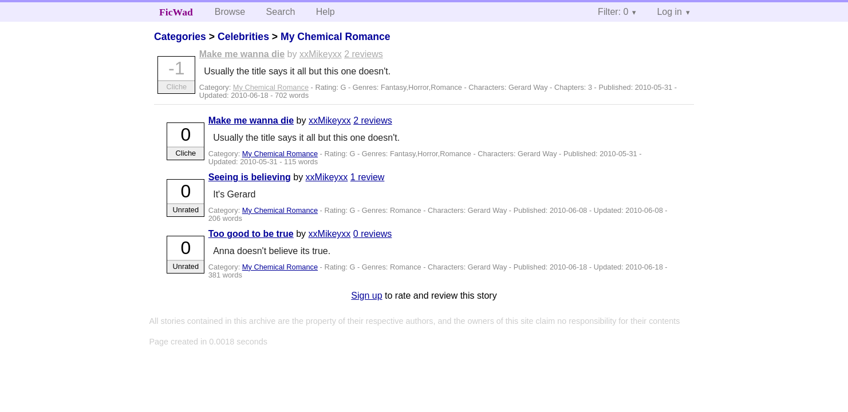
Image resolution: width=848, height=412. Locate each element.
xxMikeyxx (320, 54)
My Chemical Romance (336, 36)
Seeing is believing (249, 177)
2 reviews (363, 54)
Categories (180, 36)
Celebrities (243, 36)
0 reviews (372, 234)
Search (280, 12)
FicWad (176, 12)
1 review (367, 177)
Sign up (366, 295)
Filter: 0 (613, 12)
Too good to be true (251, 234)
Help (325, 12)
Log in (669, 12)
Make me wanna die (242, 54)
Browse (230, 12)
